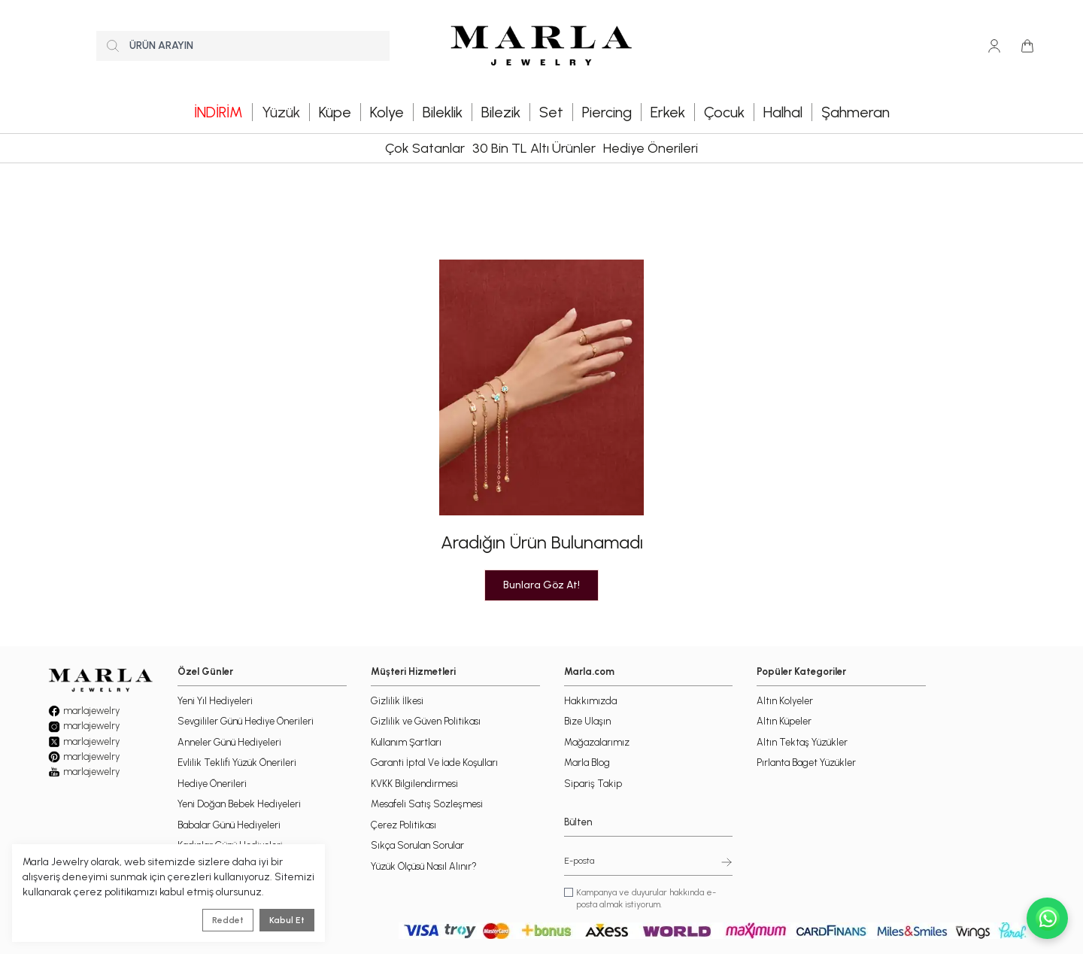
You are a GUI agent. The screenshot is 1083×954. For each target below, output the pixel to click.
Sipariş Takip (593, 783)
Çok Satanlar (425, 148)
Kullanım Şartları (406, 742)
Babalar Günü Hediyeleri (229, 825)
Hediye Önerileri (650, 148)
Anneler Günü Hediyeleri (229, 742)
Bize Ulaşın (587, 721)
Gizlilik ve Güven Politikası (426, 721)
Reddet (228, 920)
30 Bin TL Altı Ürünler (534, 148)
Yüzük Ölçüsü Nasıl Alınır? (424, 866)
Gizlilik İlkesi (397, 700)
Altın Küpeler (784, 721)
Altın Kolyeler (785, 700)
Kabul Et (287, 920)
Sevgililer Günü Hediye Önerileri (245, 721)
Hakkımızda (590, 700)
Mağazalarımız (596, 742)
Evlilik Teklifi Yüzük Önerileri (236, 762)
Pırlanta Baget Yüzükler (806, 762)
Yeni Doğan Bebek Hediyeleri (239, 804)
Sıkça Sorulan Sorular (417, 845)
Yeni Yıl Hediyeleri (215, 700)
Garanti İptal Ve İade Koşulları (434, 762)
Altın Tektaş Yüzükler (802, 742)
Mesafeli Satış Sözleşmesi (427, 804)
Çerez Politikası (403, 825)
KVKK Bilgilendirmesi (414, 783)
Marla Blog (587, 762)
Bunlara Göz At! (541, 585)
